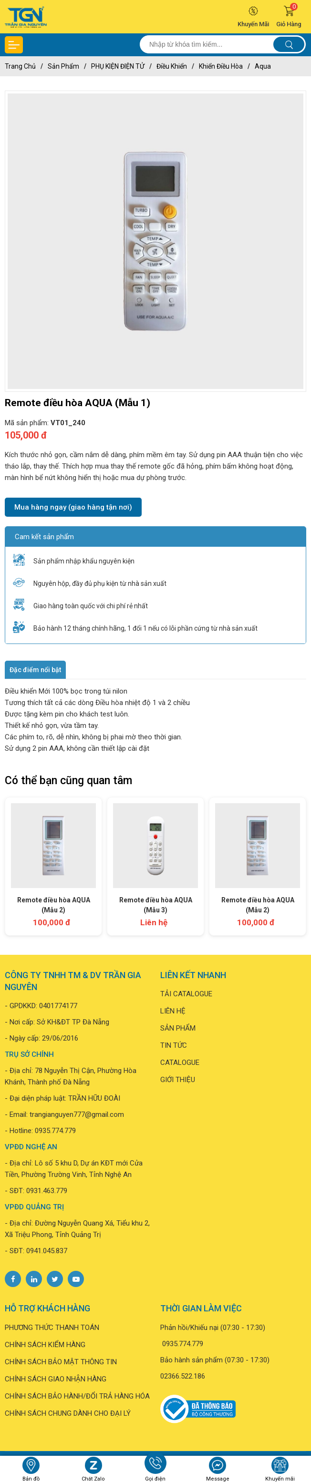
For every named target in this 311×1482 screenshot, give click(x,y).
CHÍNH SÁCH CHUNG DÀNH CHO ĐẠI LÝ (68, 1413)
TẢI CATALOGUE (186, 994)
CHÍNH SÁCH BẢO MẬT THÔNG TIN (61, 1362)
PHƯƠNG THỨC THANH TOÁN (52, 1327)
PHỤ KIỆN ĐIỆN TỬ (118, 66)
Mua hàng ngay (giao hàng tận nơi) (73, 507)
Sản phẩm (63, 66)
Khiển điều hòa (221, 66)
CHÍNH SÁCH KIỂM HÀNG (45, 1344)
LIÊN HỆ (173, 1011)
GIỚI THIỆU (177, 1079)
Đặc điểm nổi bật (35, 670)
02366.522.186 (182, 1376)
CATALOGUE (179, 1062)
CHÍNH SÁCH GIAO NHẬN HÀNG (55, 1379)
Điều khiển (171, 66)
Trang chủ (20, 66)
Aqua (263, 66)
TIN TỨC (173, 1045)
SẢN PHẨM (178, 1028)
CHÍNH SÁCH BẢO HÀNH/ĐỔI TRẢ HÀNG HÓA (77, 1396)
